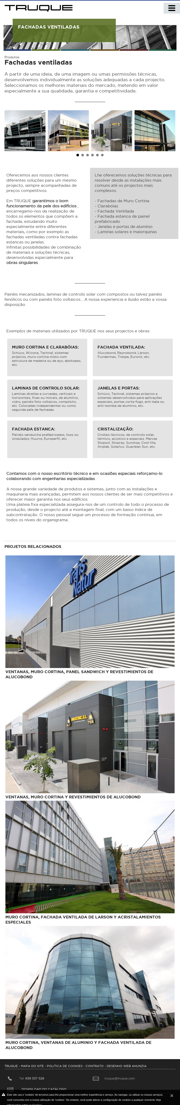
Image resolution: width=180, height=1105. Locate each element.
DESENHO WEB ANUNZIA (126, 1066)
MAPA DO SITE (32, 1066)
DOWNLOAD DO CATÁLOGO (36, 1089)
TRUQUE (11, 1066)
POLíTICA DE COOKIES (64, 1066)
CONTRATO (95, 1066)
